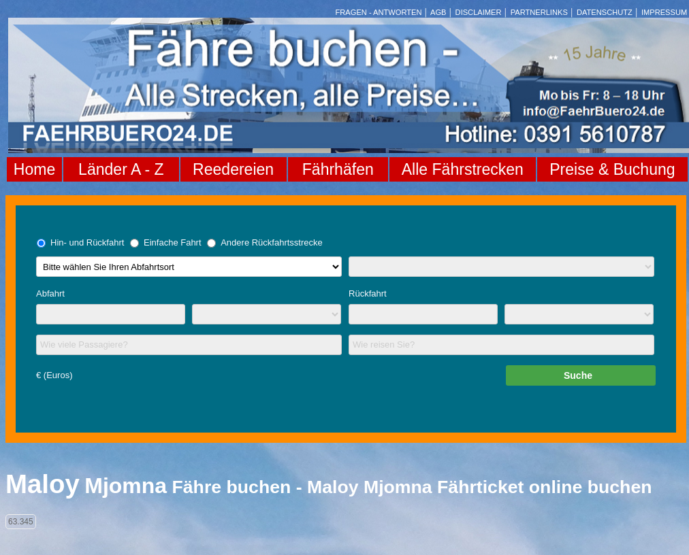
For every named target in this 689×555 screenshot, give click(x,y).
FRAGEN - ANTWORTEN (379, 12)
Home (34, 169)
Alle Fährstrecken (463, 169)
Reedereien (233, 169)
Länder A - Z (120, 169)
